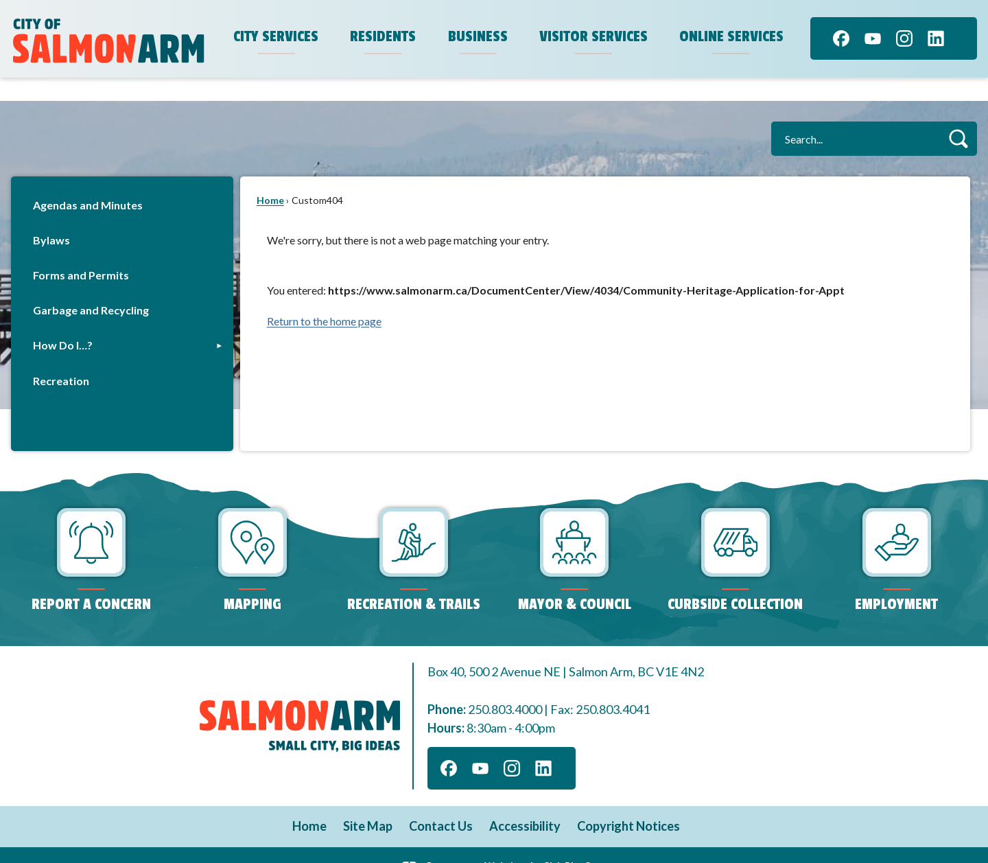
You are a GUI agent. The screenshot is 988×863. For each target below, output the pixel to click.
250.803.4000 (505, 685)
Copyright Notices (628, 802)
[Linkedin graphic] (936, 38)
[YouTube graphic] (872, 38)
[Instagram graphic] (904, 38)
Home (270, 177)
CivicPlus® (567, 842)
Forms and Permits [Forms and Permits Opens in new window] (81, 251)
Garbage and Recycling (91, 286)
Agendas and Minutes (88, 181)
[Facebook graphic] (841, 38)
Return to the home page (324, 297)
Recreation (61, 357)
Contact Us (441, 802)
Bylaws (51, 216)
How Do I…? (63, 321)
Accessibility (525, 802)
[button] (958, 115)
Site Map (367, 802)
